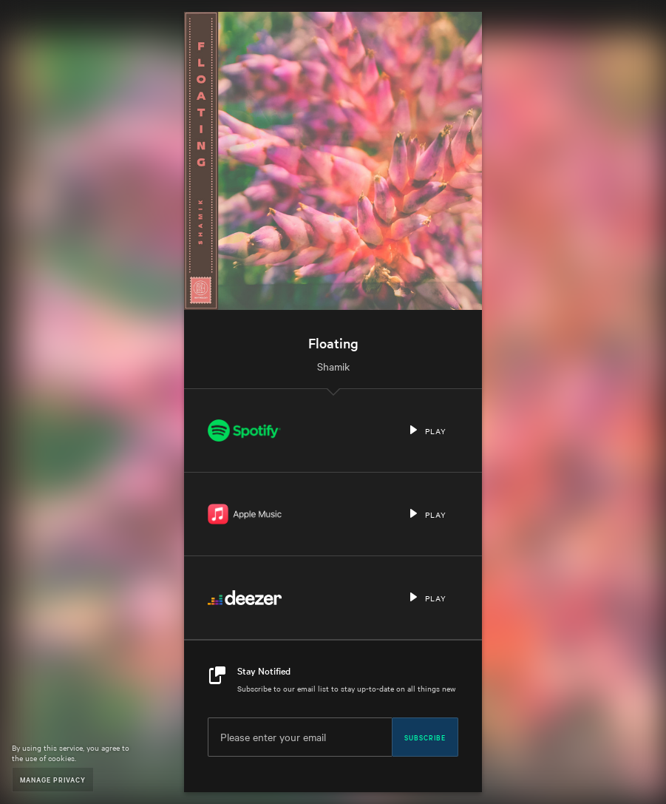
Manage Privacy (53, 779)
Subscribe (425, 737)
